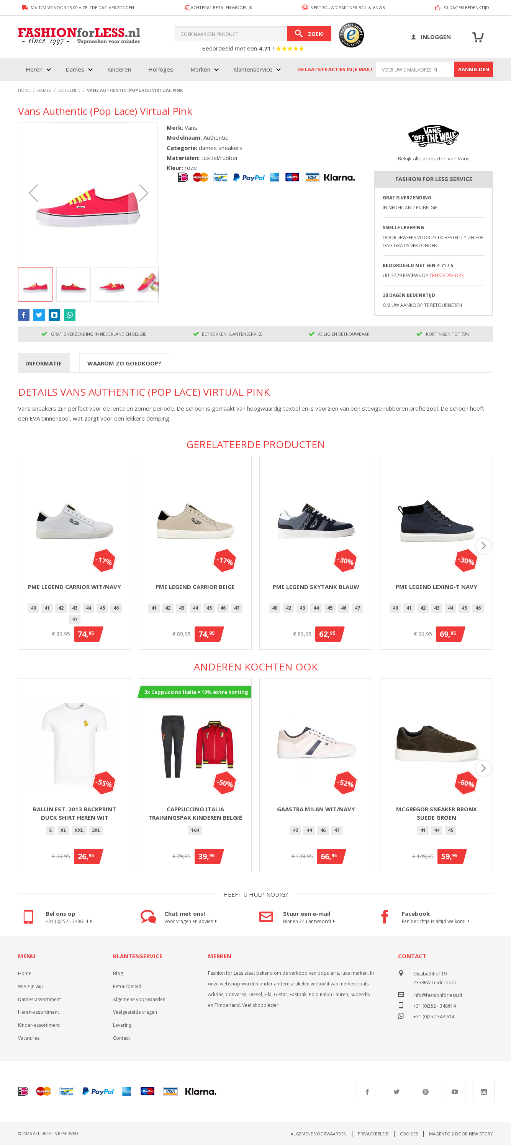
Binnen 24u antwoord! (310, 921)
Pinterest (425, 1091)
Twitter (396, 1091)
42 (61, 608)
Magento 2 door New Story (461, 1134)
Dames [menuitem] (75, 69)
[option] (33, 608)
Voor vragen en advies (191, 921)
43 (74, 608)
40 (33, 608)
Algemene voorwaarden (139, 999)
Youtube (454, 1091)
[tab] (44, 362)
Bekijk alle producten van (434, 158)
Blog (118, 973)
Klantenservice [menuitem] (252, 69)
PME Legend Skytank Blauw (316, 586)
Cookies (409, 1134)
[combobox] (253, 33)
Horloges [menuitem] (160, 69)
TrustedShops (446, 275)
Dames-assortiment (39, 999)
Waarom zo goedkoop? (124, 363)
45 (102, 608)
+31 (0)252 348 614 (433, 1015)
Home (24, 973)
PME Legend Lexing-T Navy (436, 586)
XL (63, 830)
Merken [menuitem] (200, 69)
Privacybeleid (373, 1134)
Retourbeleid (127, 986)
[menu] (152, 69)
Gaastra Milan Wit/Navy (316, 809)
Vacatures (28, 1038)
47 (74, 619)
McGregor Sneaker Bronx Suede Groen (436, 813)
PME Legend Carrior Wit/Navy (74, 586)
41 (47, 608)
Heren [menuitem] (34, 69)
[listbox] (74, 614)
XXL (79, 830)
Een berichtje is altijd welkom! (437, 921)
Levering (122, 1025)
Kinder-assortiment (39, 1025)
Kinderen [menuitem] (119, 69)
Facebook (367, 1091)
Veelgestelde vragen (135, 1012)
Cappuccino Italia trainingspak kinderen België (195, 813)
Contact (121, 1038)
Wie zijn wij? (30, 986)
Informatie (44, 363)
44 (88, 608)
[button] (33, 192)
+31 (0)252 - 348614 (70, 921)
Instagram (484, 1091)
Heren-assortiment (38, 1012)
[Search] (309, 33)
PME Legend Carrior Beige (195, 586)
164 (195, 830)
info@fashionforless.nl (437, 995)
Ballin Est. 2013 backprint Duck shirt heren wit (74, 813)
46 (116, 608)
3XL (96, 830)
